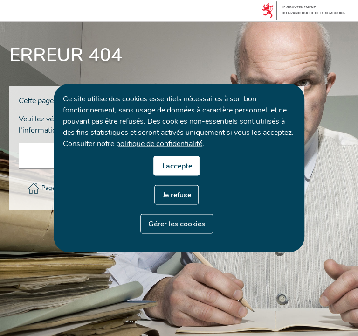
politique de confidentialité (159, 144)
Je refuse (177, 195)
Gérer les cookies (176, 224)
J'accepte (177, 166)
